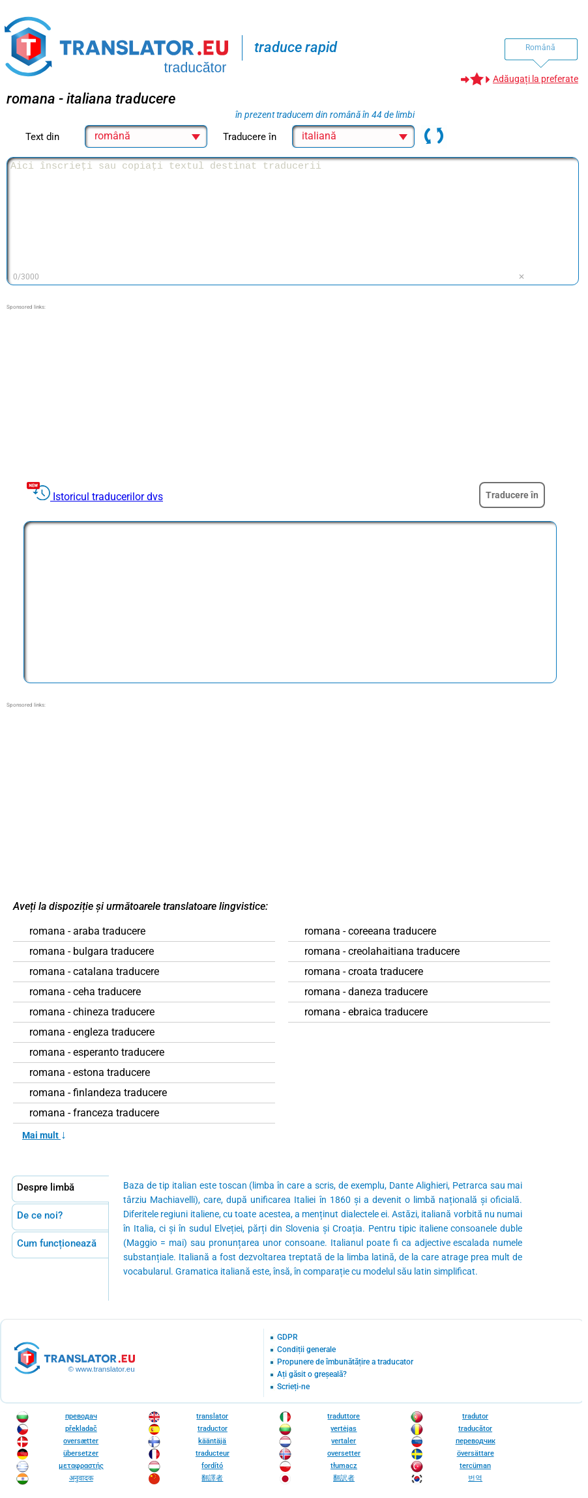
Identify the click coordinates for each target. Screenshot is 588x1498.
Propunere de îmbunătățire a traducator (345, 1362)
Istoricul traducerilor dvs (108, 496)
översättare (475, 1453)
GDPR (287, 1337)
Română (540, 47)
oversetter (343, 1453)
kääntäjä (212, 1441)
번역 (475, 1478)
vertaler (343, 1441)
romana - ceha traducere (85, 992)
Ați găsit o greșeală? (312, 1374)
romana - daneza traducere (366, 992)
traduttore (343, 1416)
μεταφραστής (81, 1466)
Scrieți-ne (293, 1387)
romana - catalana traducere (94, 972)
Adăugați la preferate (535, 79)
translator (212, 1416)
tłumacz (344, 1466)
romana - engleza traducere (91, 1032)
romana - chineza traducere (91, 1012)
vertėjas (344, 1428)
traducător (475, 1428)
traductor (213, 1428)
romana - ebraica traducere (366, 1012)
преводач (81, 1416)
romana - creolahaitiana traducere (382, 951)
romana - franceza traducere (94, 1113)
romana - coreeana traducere (370, 931)
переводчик (475, 1441)
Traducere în (512, 495)
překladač (81, 1428)
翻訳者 (344, 1478)
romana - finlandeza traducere (98, 1093)
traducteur (212, 1453)
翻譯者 (212, 1478)
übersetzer (80, 1453)
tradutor (475, 1416)
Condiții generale (306, 1350)
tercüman (475, 1466)
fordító (212, 1466)
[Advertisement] (104, 392)
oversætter (80, 1441)
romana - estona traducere (89, 1073)
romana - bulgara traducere (91, 951)
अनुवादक (81, 1478)
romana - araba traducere (87, 931)
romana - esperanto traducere (96, 1052)
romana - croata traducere (363, 972)
